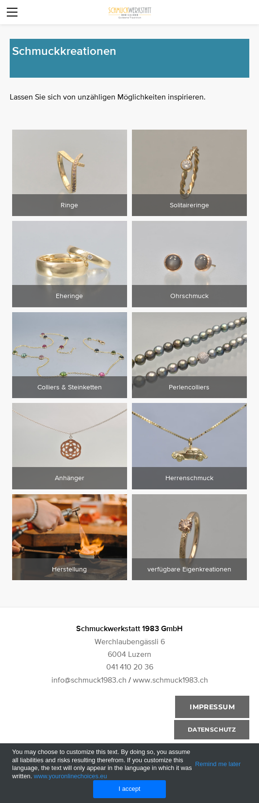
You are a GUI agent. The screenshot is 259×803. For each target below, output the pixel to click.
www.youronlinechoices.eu (70, 776)
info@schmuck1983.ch (89, 679)
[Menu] (12, 12)
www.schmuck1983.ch (170, 679)
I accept (130, 788)
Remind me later (218, 764)
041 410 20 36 (129, 666)
